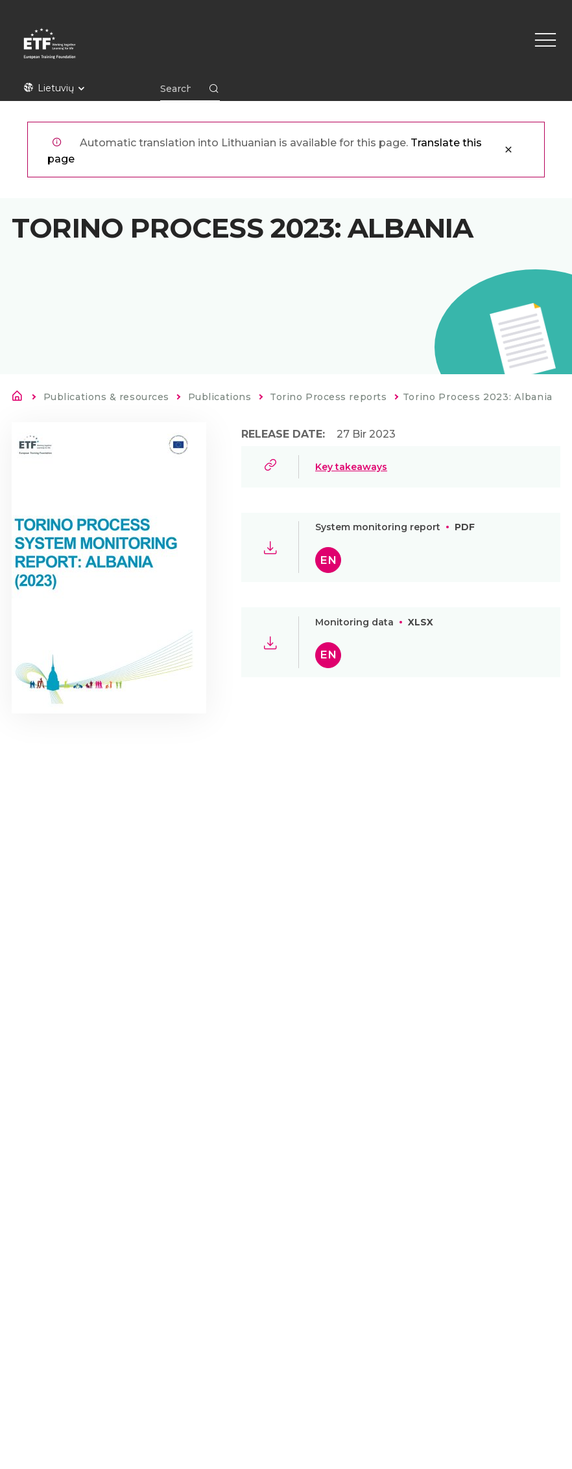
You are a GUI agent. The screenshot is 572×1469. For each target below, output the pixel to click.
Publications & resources (106, 397)
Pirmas (21, 398)
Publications (220, 397)
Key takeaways (351, 467)
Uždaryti (508, 149)
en (328, 560)
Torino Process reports (328, 397)
